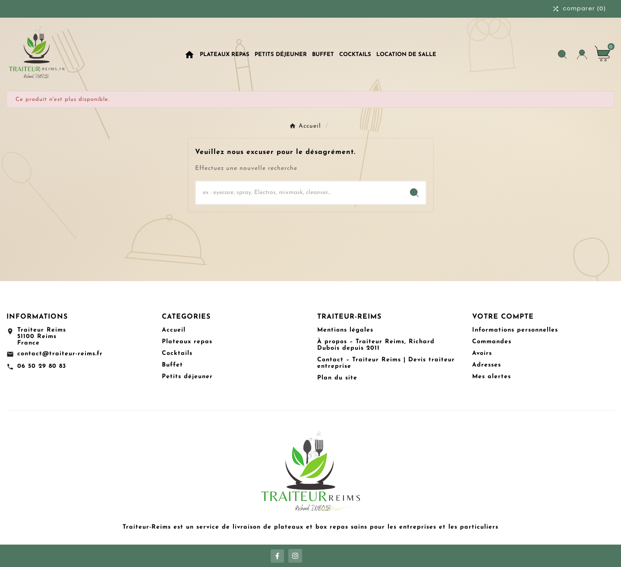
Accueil (174, 330)
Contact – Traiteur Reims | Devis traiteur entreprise (386, 363)
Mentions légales (345, 330)
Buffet (172, 365)
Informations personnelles (515, 330)
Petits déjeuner (187, 376)
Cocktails (177, 353)
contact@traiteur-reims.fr (60, 354)
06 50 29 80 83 (41, 366)
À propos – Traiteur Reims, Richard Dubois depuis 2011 (376, 344)
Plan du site (337, 378)
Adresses (486, 365)
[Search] (414, 192)
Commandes (491, 341)
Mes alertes (491, 376)
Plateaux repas (187, 341)
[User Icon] (582, 55)
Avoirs (482, 353)
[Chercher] (299, 193)
